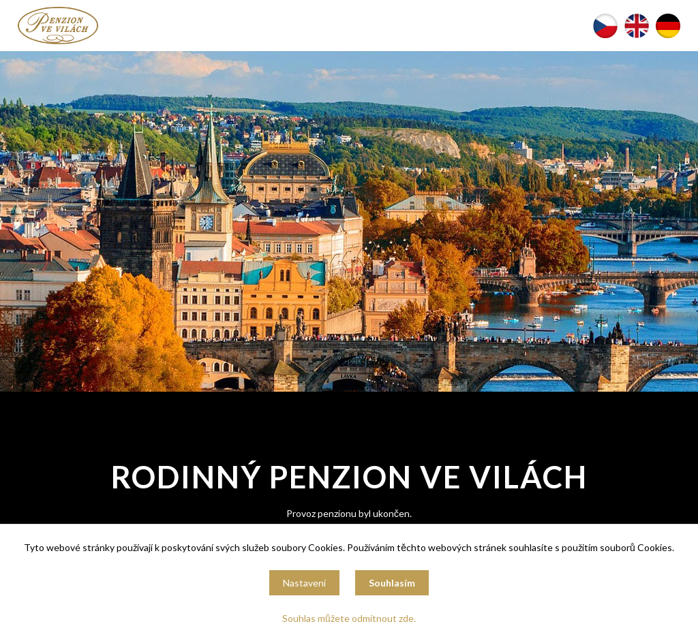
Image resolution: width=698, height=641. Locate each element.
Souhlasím (392, 583)
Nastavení (304, 583)
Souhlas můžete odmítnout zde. (349, 618)
